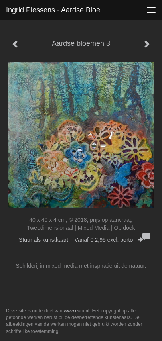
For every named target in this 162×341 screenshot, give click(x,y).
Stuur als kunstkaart (81, 240)
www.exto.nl (76, 311)
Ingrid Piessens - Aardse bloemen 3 (61, 10)
